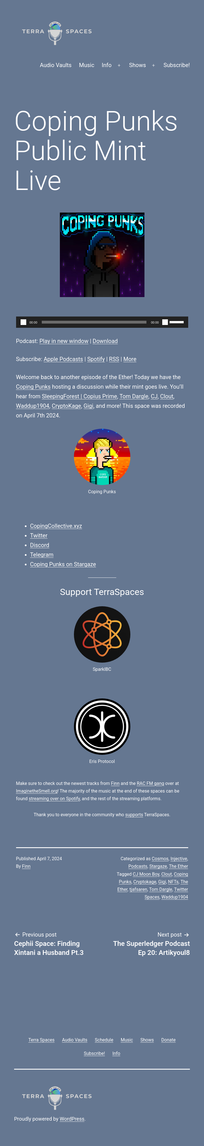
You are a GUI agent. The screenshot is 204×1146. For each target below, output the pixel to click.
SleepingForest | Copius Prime (79, 396)
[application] (102, 322)
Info (107, 65)
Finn (115, 783)
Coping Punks (33, 386)
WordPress (72, 1119)
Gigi (88, 405)
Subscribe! (176, 65)
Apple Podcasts (63, 359)
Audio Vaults (55, 65)
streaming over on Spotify (54, 798)
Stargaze (158, 866)
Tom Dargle (133, 396)
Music (86, 65)
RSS (114, 359)
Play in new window (64, 341)
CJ (154, 396)
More (129, 359)
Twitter (39, 535)
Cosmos (160, 858)
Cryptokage (144, 881)
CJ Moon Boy (146, 874)
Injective (178, 858)
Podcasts (137, 866)
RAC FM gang (150, 783)
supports (134, 814)
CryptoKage (66, 405)
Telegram (42, 554)
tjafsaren (138, 889)
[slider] (94, 322)
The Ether (178, 866)
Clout (166, 396)
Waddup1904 (32, 405)
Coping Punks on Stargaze (63, 564)
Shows (137, 65)
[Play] (23, 322)
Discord (39, 545)
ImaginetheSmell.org (37, 791)
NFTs (173, 881)
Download (105, 341)
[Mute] (165, 322)
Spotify (96, 359)
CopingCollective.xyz (56, 526)
